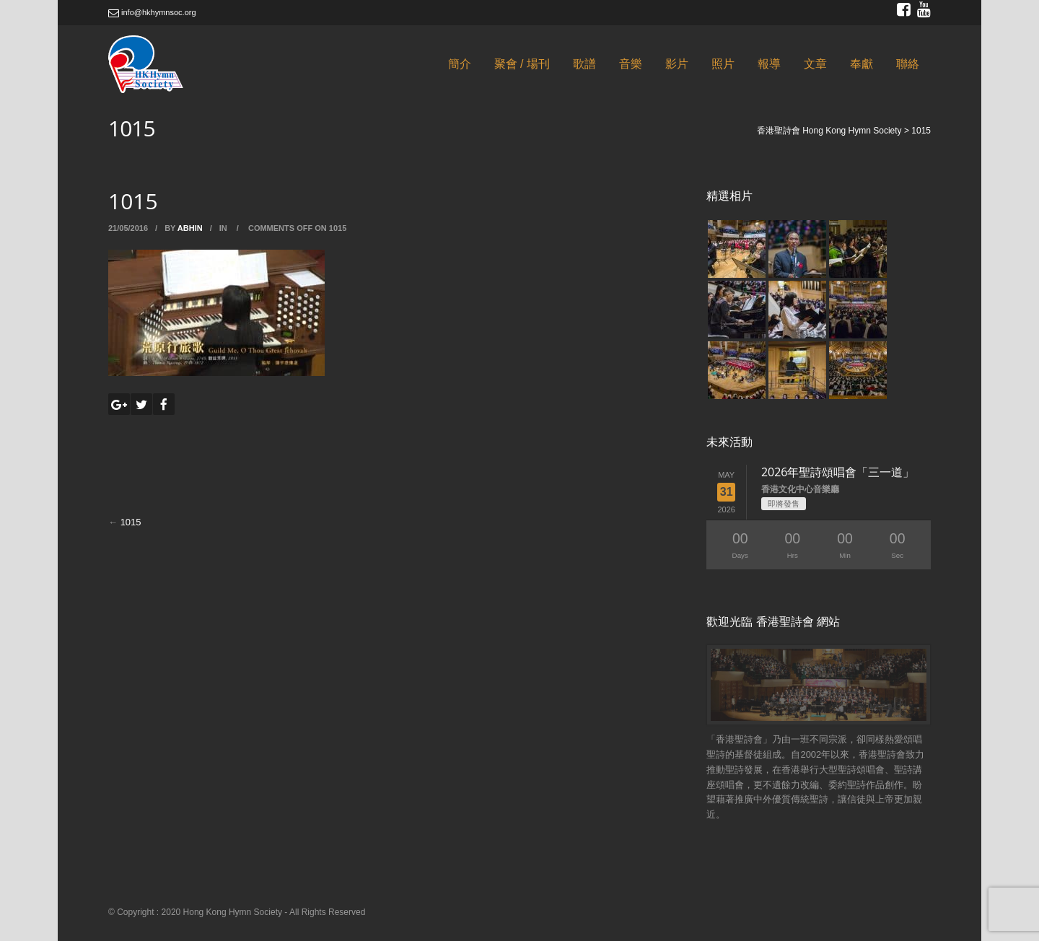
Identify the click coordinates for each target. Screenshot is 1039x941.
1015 (130, 522)
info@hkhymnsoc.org (152, 12)
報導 (769, 64)
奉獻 (861, 64)
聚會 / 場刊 (522, 64)
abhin (190, 228)
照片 (723, 64)
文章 (815, 64)
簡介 (459, 64)
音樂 (630, 64)
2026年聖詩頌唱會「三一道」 (838, 472)
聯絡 (907, 64)
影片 (676, 64)
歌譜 (584, 64)
